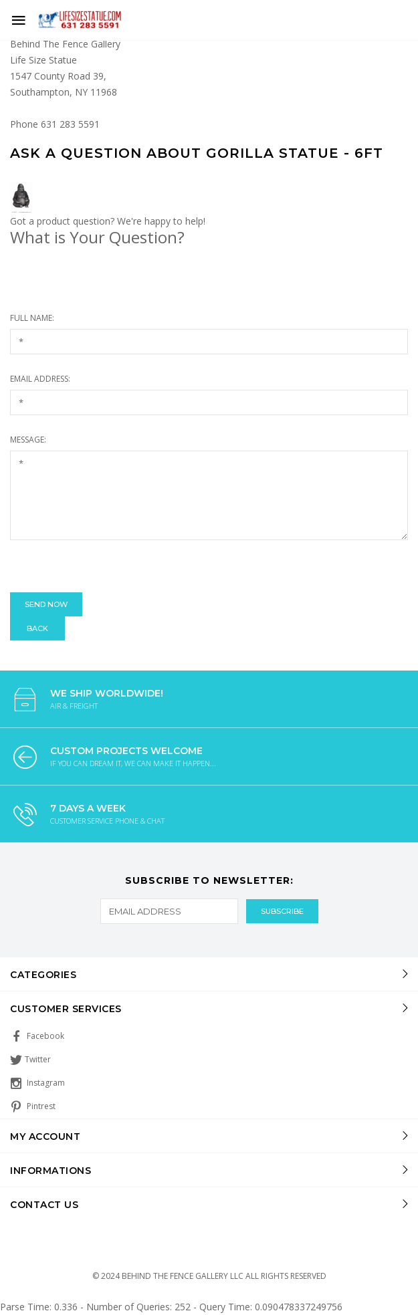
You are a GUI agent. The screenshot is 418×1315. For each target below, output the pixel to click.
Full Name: (32, 318)
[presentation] (111, 566)
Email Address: (40, 378)
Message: (28, 439)
